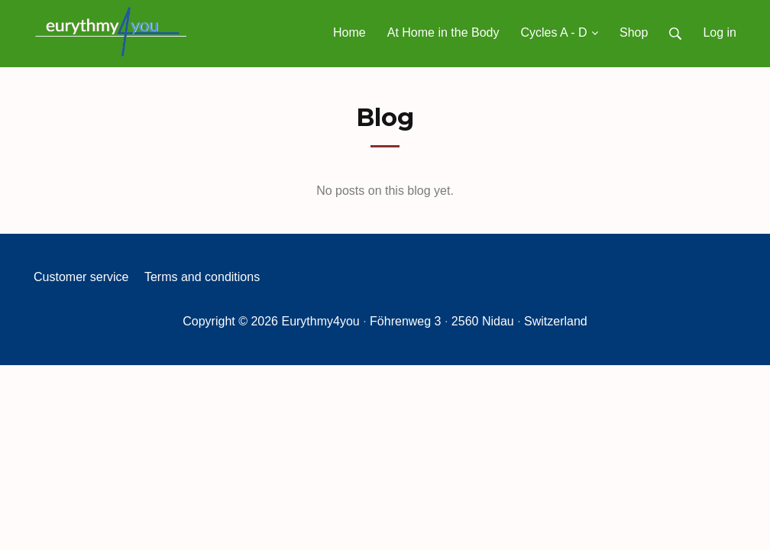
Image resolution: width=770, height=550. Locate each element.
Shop (634, 32)
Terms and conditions (202, 276)
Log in (719, 32)
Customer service (81, 276)
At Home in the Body (443, 32)
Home (349, 32)
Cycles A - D (559, 32)
